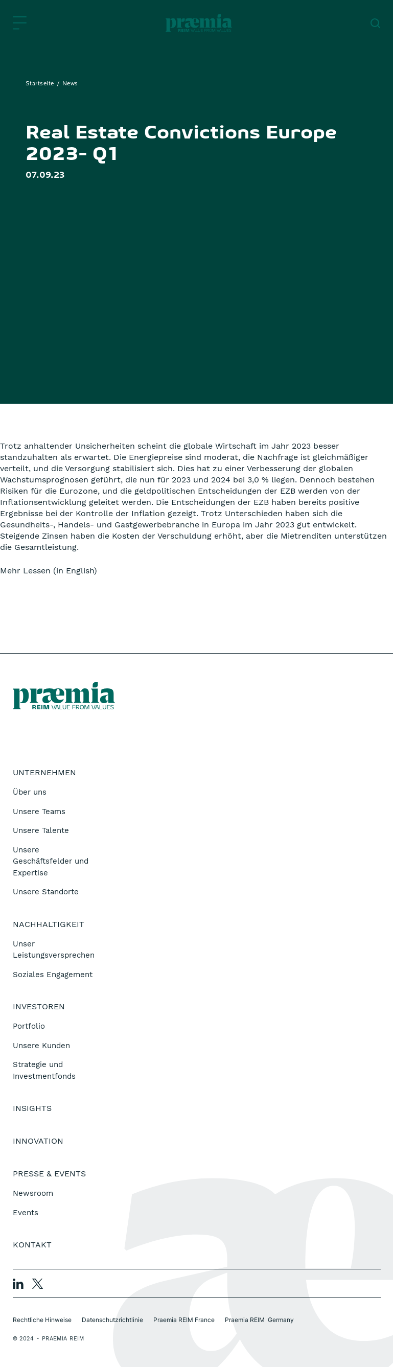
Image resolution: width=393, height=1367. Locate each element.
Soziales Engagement (53, 974)
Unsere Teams (39, 811)
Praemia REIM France (184, 1320)
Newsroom (33, 1193)
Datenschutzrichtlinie (112, 1320)
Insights (32, 1108)
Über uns (30, 792)
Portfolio (29, 1026)
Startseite (40, 84)
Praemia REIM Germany (259, 1320)
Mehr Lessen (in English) (48, 570)
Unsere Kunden (41, 1045)
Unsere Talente (41, 830)
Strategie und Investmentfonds (44, 1070)
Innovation (38, 1141)
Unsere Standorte (46, 891)
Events (25, 1212)
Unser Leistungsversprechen (54, 949)
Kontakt (32, 1244)
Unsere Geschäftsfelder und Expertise (50, 861)
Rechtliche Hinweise (42, 1320)
